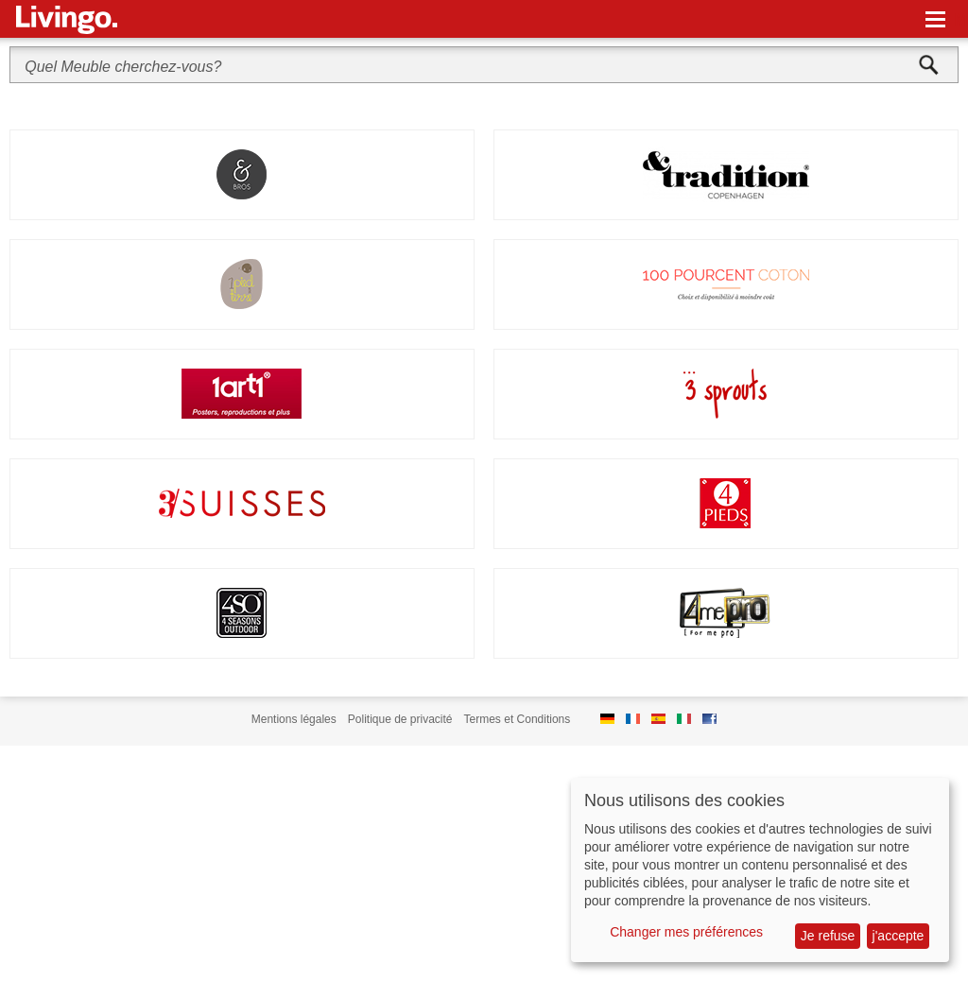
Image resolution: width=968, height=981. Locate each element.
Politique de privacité (400, 719)
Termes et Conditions (517, 719)
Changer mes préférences (686, 931)
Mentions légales (294, 719)
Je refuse (828, 935)
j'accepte (899, 935)
